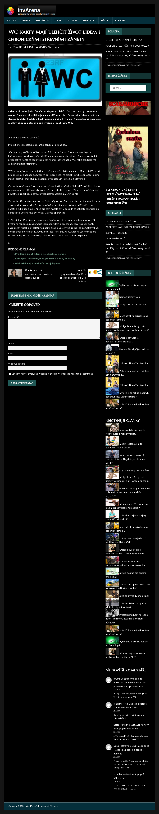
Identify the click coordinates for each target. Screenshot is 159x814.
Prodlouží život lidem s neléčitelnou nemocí (40, 254)
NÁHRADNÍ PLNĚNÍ (115, 239)
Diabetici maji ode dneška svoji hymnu (37, 264)
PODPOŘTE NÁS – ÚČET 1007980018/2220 (127, 46)
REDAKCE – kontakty (116, 233)
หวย (115, 774)
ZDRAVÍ (58, 20)
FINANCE (25, 20)
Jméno (11, 344)
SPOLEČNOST (42, 20)
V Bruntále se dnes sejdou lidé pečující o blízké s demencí (131, 750)
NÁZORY (105, 20)
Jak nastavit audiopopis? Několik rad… (131, 727)
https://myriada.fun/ (123, 194)
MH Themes (52, 806)
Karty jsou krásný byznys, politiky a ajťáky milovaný (45, 259)
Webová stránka (16, 364)
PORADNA (120, 20)
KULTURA (72, 20)
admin (30, 47)
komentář (13, 317)
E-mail (11, 354)
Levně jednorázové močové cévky (124, 65)
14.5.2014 (17, 47)
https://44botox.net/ (124, 725)
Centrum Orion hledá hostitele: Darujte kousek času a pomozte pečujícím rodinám (129, 683)
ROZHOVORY (89, 20)
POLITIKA (11, 20)
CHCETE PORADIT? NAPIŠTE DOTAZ (124, 40)
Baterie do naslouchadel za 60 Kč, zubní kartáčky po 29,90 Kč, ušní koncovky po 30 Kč (128, 55)
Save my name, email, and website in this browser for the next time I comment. (52, 374)
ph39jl (116, 679)
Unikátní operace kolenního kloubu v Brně (130, 706)
